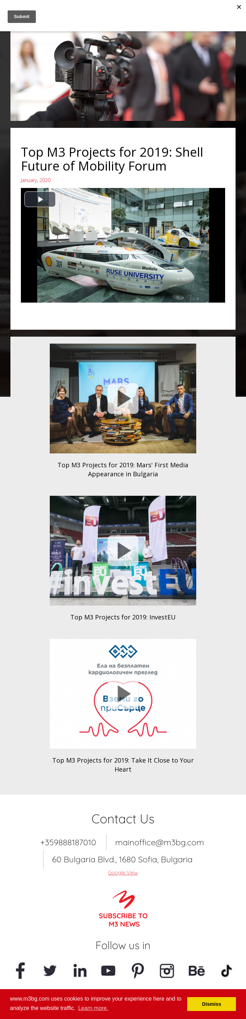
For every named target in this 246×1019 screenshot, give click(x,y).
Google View (123, 872)
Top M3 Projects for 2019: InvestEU (123, 617)
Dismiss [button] (211, 1004)
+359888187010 (68, 842)
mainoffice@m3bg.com (159, 842)
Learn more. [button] (93, 1008)
